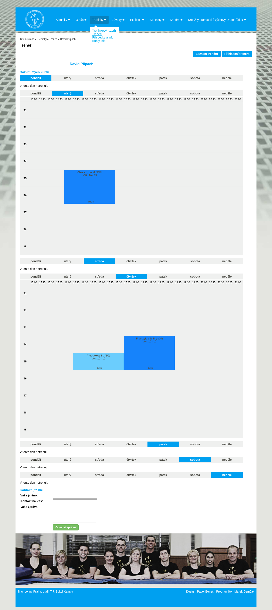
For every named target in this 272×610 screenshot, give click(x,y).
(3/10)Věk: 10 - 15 (89, 174)
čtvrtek (131, 78)
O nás (81, 19)
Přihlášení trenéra (236, 54)
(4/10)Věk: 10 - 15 (149, 340)
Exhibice (137, 19)
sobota (195, 78)
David (91, 202)
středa (99, 78)
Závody (118, 19)
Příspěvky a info (102, 37)
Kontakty (157, 19)
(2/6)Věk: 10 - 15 (98, 357)
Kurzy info (98, 41)
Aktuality (63, 19)
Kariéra (176, 19)
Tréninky (99, 19)
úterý (67, 78)
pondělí (35, 78)
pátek (163, 78)
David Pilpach (68, 39)
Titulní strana (27, 39)
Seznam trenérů (207, 54)
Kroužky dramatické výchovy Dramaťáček (217, 19)
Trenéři (97, 34)
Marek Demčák (244, 594)
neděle (227, 78)
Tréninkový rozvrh (104, 30)
